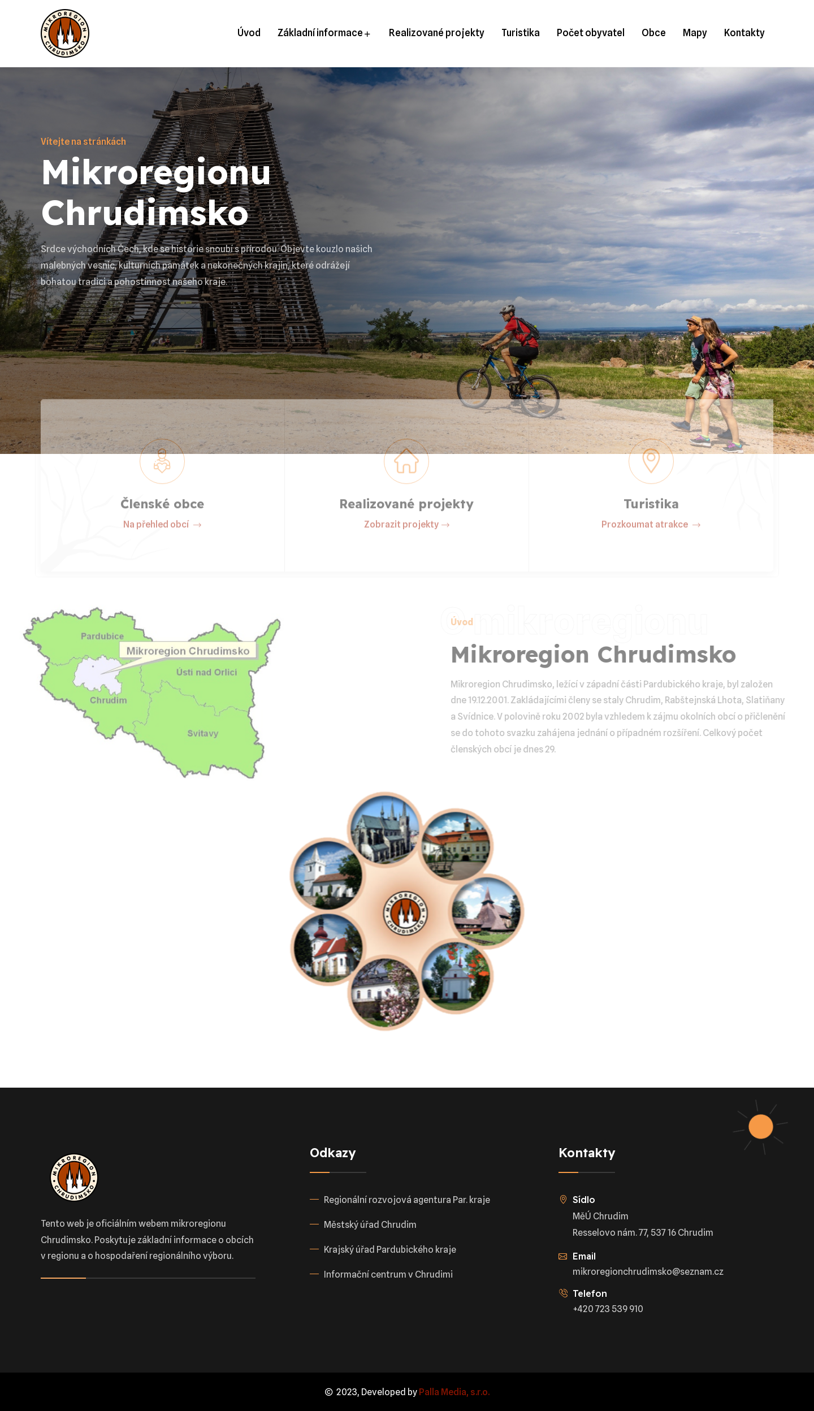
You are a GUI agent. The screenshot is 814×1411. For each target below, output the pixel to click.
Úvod (249, 32)
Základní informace (325, 32)
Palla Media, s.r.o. (454, 1392)
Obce (654, 32)
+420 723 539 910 (608, 1309)
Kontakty (744, 32)
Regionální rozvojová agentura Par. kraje (407, 1199)
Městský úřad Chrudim (370, 1224)
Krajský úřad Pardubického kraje (390, 1249)
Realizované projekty (436, 32)
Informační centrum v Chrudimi (388, 1274)
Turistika (520, 32)
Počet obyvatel (591, 32)
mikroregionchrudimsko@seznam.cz (648, 1271)
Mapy (695, 32)
